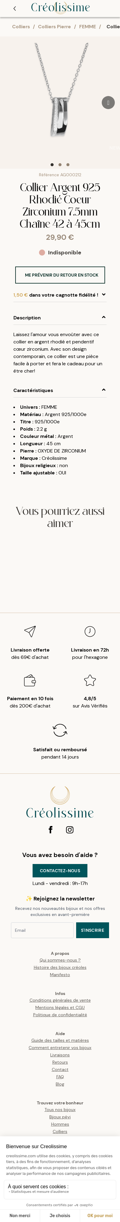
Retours (60, 1062)
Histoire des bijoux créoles (60, 967)
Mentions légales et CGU (60, 1007)
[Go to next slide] (108, 102)
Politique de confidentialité (60, 1014)
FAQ (60, 1076)
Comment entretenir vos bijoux (60, 1047)
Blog (60, 1084)
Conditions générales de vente (60, 1000)
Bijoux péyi (60, 1117)
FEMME (87, 26)
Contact (60, 1069)
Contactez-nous (60, 870)
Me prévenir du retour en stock (61, 275)
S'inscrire (92, 930)
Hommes (60, 1124)
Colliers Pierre (54, 26)
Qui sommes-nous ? (60, 960)
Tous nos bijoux (60, 1109)
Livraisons (60, 1055)
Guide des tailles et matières (60, 1040)
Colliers (21, 26)
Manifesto (60, 974)
